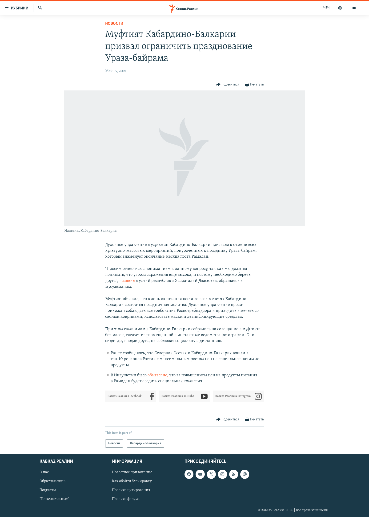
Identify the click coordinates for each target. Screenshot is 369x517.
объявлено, (158, 375)
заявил (129, 281)
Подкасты (48, 490)
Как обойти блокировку (132, 481)
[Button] (227, 84)
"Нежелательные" (54, 499)
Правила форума (126, 499)
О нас (44, 472)
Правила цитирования (131, 490)
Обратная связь (52, 481)
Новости (114, 23)
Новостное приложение (132, 472)
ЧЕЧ (326, 8)
